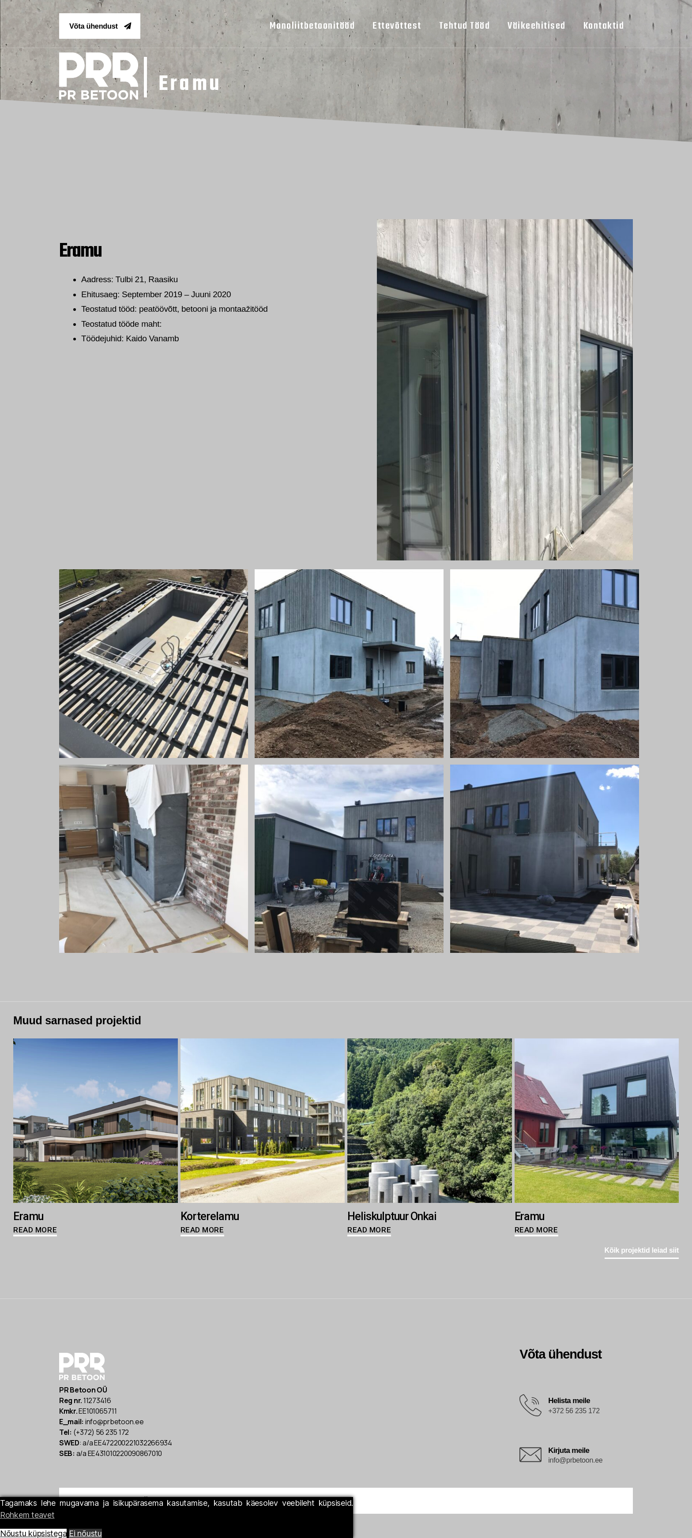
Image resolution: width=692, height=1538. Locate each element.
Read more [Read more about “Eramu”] (35, 1232)
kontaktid (603, 27)
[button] (108, 27)
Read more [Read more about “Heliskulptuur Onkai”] (369, 1232)
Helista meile (569, 1403)
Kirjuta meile (568, 1452)
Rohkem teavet (27, 1514)
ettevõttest (396, 27)
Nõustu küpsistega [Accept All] (33, 1533)
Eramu (203, 83)
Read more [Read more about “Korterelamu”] (202, 1232)
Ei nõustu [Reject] (85, 1533)
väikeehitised (537, 27)
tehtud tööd (464, 27)
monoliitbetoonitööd (312, 27)
